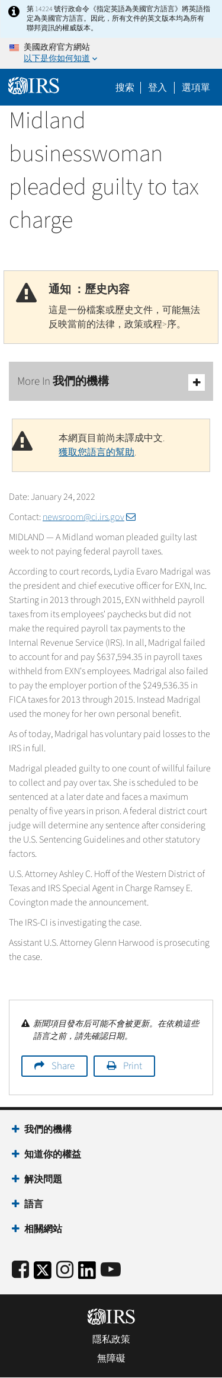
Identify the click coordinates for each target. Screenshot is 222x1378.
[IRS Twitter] (43, 1273)
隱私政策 (111, 1339)
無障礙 (111, 1358)
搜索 (124, 88)
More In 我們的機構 (111, 382)
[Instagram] (64, 1270)
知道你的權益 (52, 1154)
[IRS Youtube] (111, 1270)
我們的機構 (48, 1129)
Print (132, 1066)
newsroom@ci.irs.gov (89, 517)
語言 (33, 1204)
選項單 (196, 88)
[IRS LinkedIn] (87, 1273)
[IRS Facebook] (20, 1270)
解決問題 (43, 1179)
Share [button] (63, 1066)
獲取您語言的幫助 (96, 452)
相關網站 (43, 1229)
